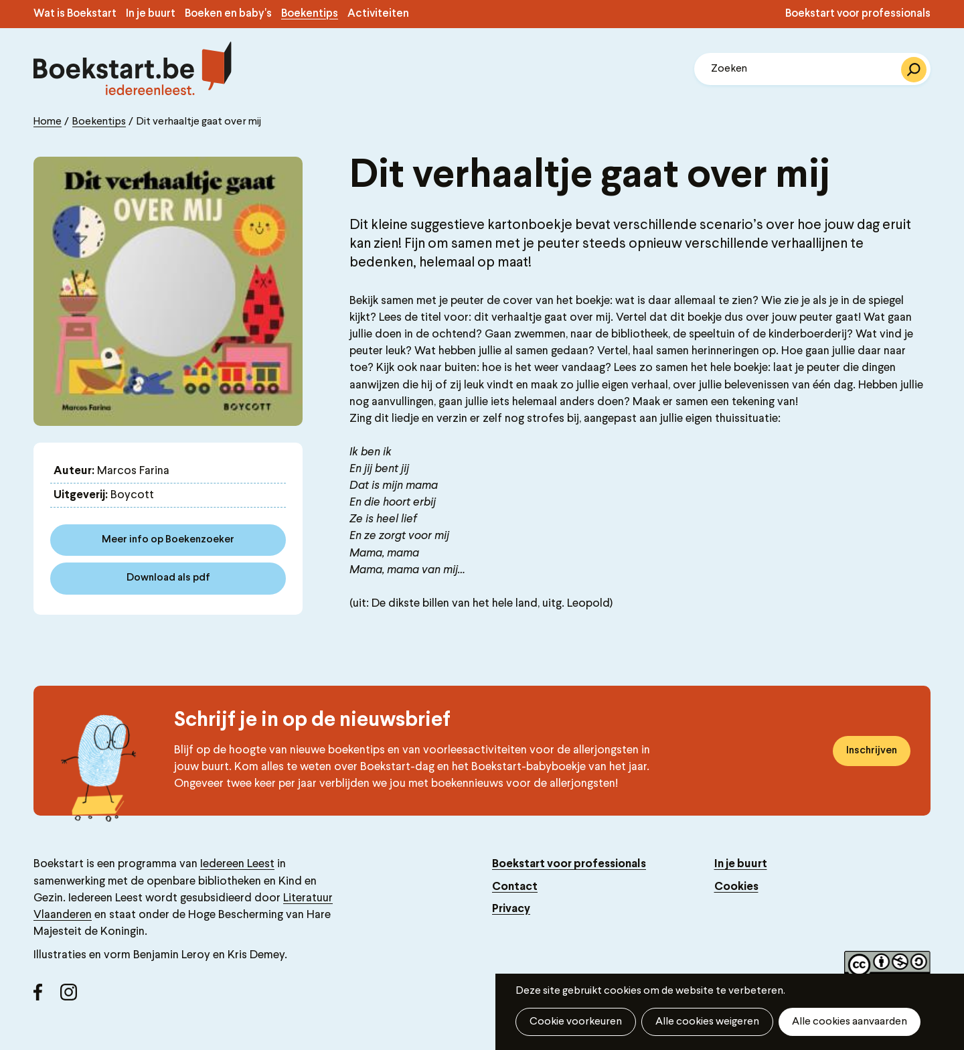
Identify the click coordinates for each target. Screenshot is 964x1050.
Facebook (46, 997)
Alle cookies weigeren (707, 1022)
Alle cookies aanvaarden (849, 1022)
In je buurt (150, 14)
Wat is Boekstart (74, 14)
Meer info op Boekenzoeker (168, 539)
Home (47, 122)
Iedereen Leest (237, 864)
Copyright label (887, 966)
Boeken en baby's (228, 14)
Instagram (73, 997)
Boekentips (309, 14)
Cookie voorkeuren (576, 1022)
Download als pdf (168, 578)
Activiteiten (378, 14)
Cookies (736, 887)
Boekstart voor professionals (858, 14)
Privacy (511, 909)
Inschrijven (871, 750)
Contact (515, 887)
